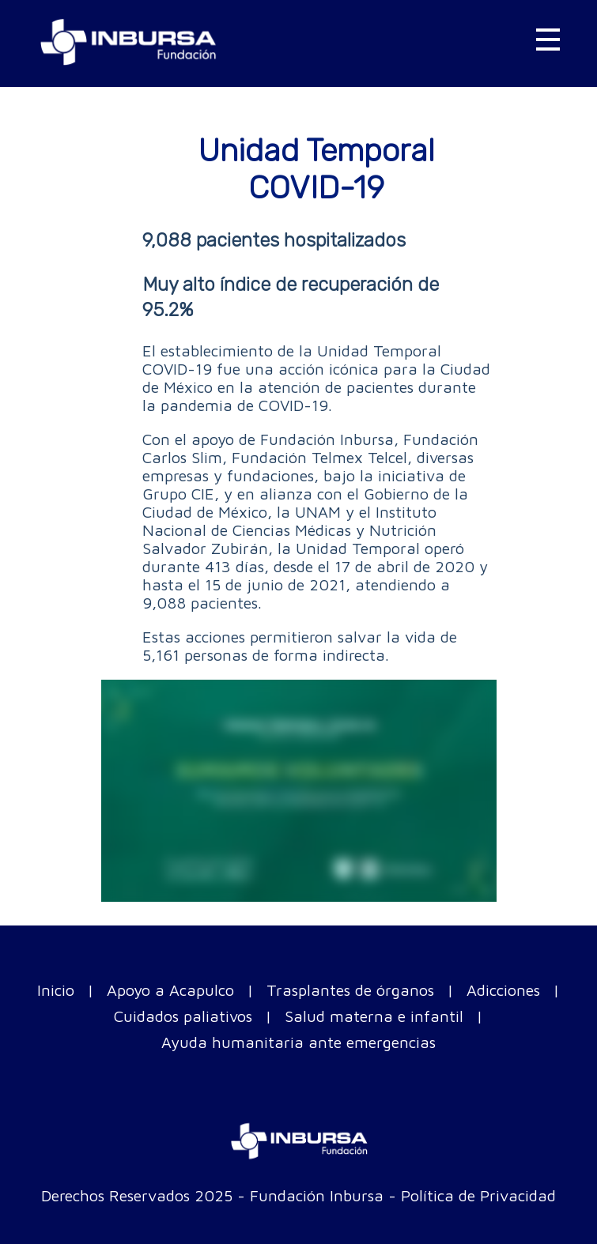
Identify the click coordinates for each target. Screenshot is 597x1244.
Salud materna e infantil (374, 1016)
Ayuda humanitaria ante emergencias (298, 1042)
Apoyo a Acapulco (170, 990)
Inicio (55, 990)
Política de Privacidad (478, 1195)
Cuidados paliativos (183, 1016)
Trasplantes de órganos (350, 990)
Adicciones (503, 990)
